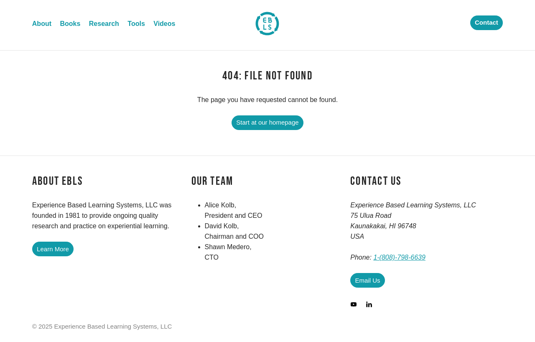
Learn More (53, 249)
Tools (136, 23)
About (41, 23)
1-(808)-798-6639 (399, 257)
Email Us (367, 280)
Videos (164, 23)
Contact (486, 22)
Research (104, 23)
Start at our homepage (267, 122)
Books (70, 23)
